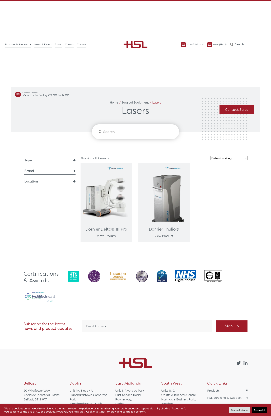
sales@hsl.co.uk (193, 44)
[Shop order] (229, 158)
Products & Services (16, 44)
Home (114, 102)
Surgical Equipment (135, 102)
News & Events (43, 44)
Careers (69, 44)
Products (227, 390)
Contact (81, 44)
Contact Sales (236, 109)
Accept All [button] (259, 410)
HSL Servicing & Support (227, 397)
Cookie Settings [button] (239, 410)
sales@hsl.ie (217, 44)
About (58, 44)
